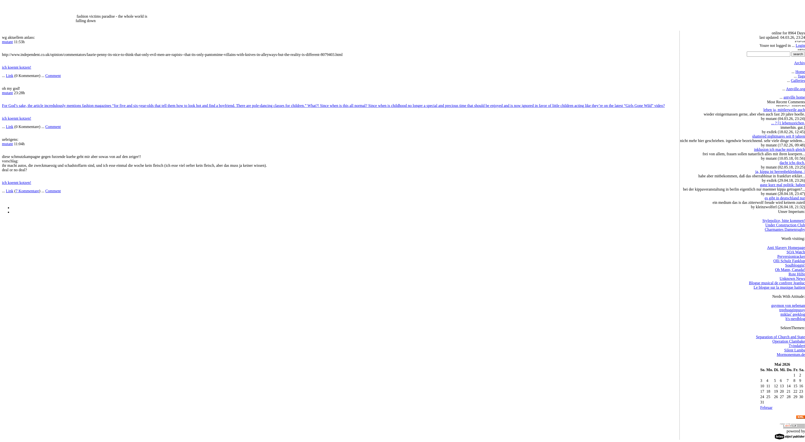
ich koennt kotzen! (16, 67)
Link (9, 76)
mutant (7, 42)
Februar (766, 407)
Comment (53, 76)
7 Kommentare (27, 191)
